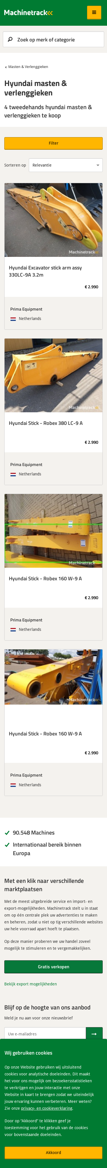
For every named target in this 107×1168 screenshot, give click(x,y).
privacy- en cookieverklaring (46, 1108)
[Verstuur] (94, 1034)
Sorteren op (15, 165)
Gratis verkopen (53, 966)
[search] (53, 39)
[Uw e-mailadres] (45, 1034)
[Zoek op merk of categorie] (53, 39)
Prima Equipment (26, 309)
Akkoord (53, 1152)
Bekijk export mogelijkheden (30, 984)
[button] (94, 12)
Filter (53, 143)
